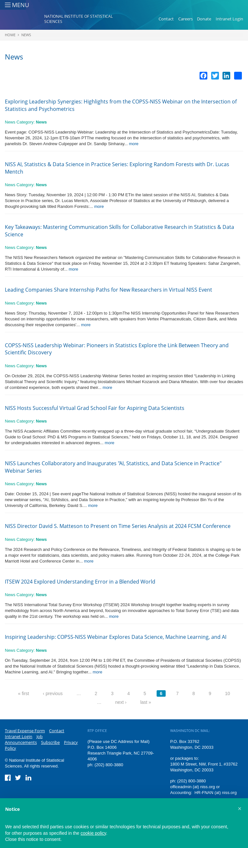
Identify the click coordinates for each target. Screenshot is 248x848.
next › (121, 702)
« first (23, 693)
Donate (204, 19)
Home (10, 34)
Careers (185, 19)
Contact (166, 19)
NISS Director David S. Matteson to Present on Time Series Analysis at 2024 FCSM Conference (118, 526)
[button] (239, 808)
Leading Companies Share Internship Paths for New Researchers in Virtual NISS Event (108, 289)
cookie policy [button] (93, 833)
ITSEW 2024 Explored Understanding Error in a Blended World (80, 581)
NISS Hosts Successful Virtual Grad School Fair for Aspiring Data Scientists (94, 408)
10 (227, 693)
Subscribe (50, 742)
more (134, 143)
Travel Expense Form (25, 731)
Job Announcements (24, 739)
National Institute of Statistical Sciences (78, 19)
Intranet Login (229, 19)
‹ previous (53, 693)
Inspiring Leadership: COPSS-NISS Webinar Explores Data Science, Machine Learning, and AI (115, 636)
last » (145, 702)
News (26, 34)
